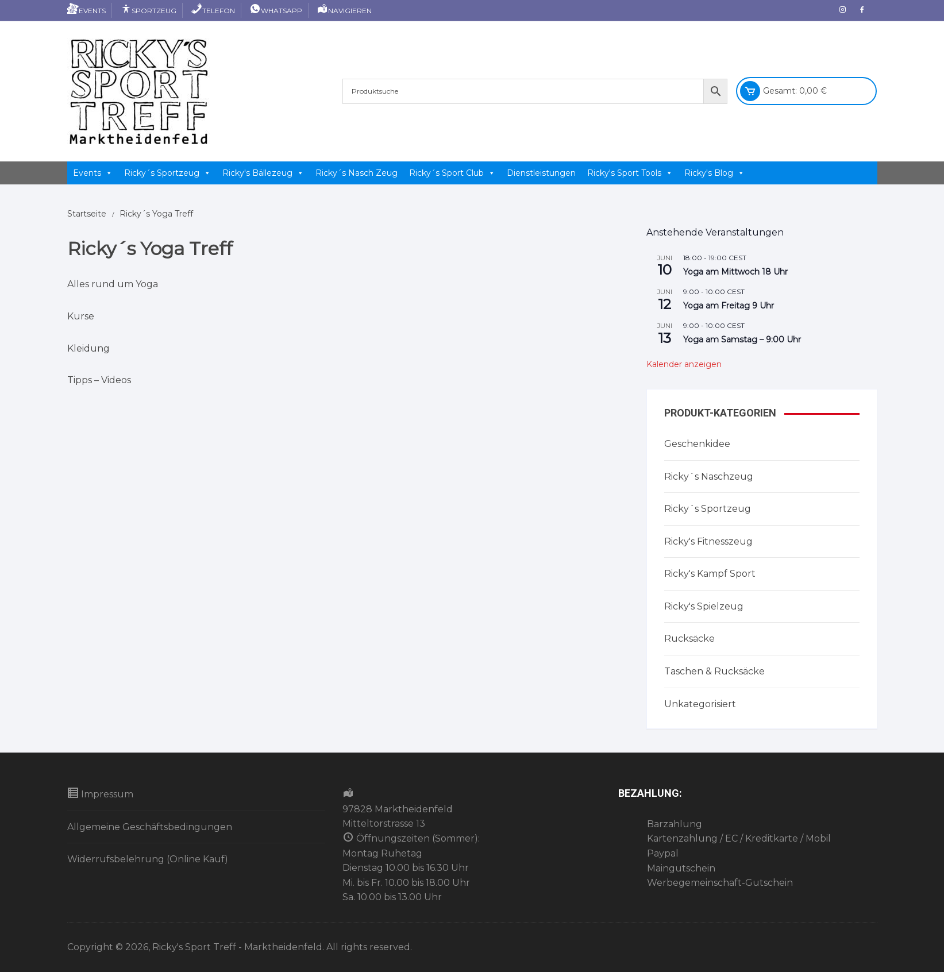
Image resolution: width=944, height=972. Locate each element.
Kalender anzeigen (684, 364)
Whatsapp (275, 10)
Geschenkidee (697, 443)
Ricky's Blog (714, 172)
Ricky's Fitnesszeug (708, 541)
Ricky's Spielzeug (703, 606)
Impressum (100, 793)
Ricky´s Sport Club (452, 172)
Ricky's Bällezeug (263, 172)
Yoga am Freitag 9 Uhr (728, 305)
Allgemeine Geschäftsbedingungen (149, 826)
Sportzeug (148, 10)
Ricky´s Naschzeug (708, 476)
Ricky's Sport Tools (630, 172)
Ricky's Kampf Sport (710, 573)
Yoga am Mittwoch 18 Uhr (735, 272)
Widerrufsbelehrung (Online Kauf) (147, 859)
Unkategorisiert (700, 704)
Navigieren (344, 10)
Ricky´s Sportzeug (167, 172)
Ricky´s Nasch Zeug (356, 173)
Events (86, 10)
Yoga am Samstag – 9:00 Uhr (742, 339)
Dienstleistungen (541, 173)
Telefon (213, 10)
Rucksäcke (689, 638)
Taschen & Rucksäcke (714, 671)
